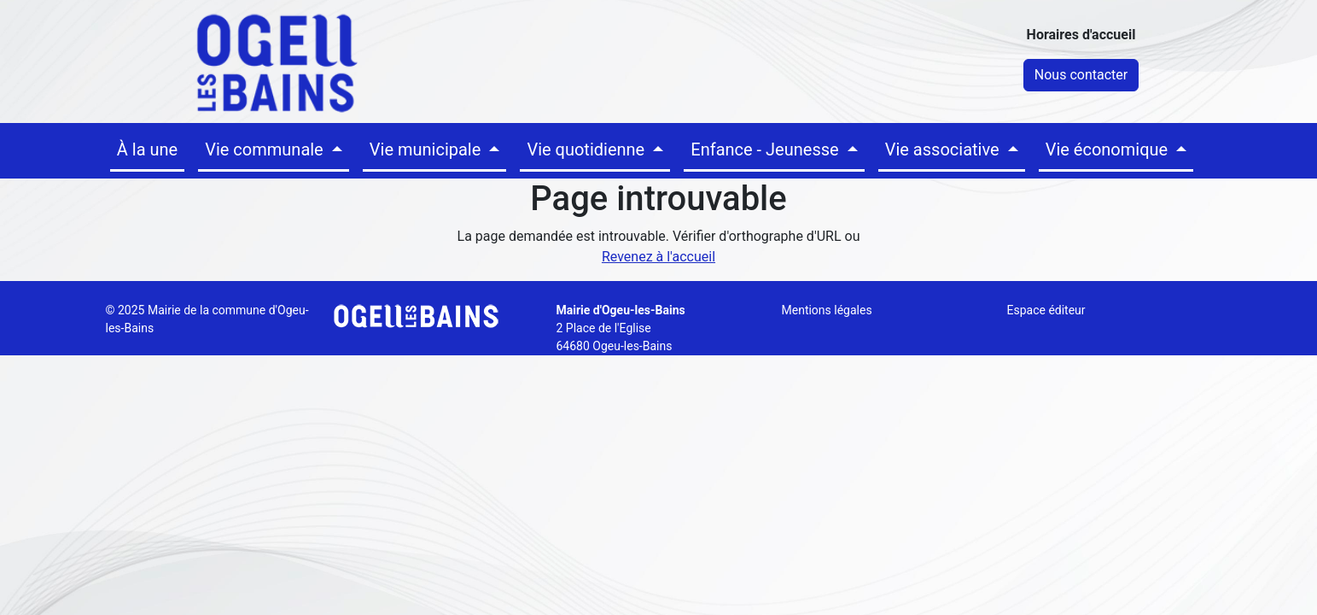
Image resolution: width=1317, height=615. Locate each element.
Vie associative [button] (944, 149)
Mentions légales (827, 310)
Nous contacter (1081, 75)
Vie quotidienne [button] (588, 149)
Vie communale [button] (266, 149)
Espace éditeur (1046, 310)
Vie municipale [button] (428, 149)
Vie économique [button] (1109, 149)
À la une (147, 149)
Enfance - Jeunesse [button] (766, 149)
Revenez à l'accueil (658, 257)
